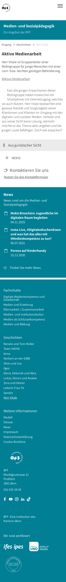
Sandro (8, 393)
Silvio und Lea (13, 363)
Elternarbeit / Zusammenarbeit (24, 309)
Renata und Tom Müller (19, 344)
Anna (7, 354)
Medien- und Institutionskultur (24, 314)
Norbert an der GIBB (17, 358)
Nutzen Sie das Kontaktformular (26, 177)
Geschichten (23, 44)
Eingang (6, 44)
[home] (7, 7)
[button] (60, 6)
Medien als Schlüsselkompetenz (24, 319)
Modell (8, 417)
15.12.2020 (28, 252)
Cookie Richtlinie (15, 442)
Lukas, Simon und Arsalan (20, 378)
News (7, 427)
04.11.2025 (34, 217)
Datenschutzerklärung (18, 437)
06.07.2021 (35, 236)
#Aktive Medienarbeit (16, 78)
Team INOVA (12, 349)
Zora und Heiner (14, 383)
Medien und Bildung (17, 324)
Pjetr (7, 368)
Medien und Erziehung (18, 305)
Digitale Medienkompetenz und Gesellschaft (24, 298)
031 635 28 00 (12, 489)
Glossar (8, 422)
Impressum (11, 432)
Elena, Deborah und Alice (20, 373)
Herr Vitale (42, 44)
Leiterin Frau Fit (14, 388)
